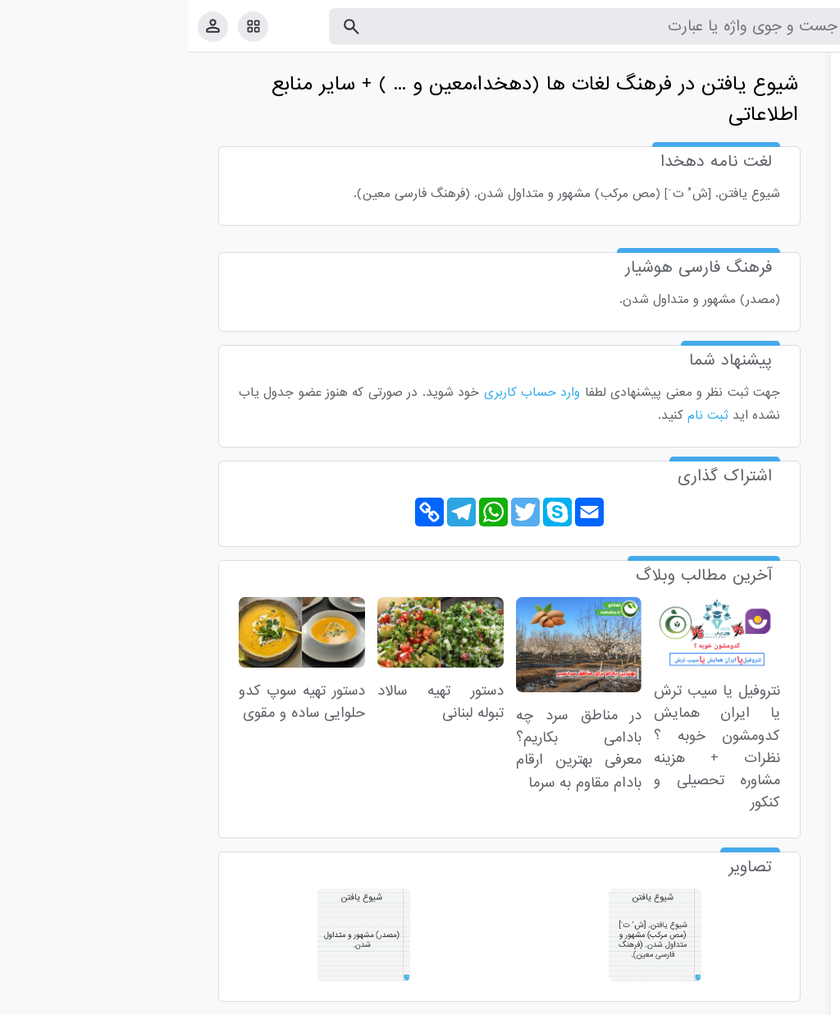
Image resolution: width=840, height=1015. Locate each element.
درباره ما (692, 999)
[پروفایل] (25, 25)
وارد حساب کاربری (344, 392)
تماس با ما (747, 999)
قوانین (796, 999)
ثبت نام (520, 415)
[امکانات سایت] (65, 26)
